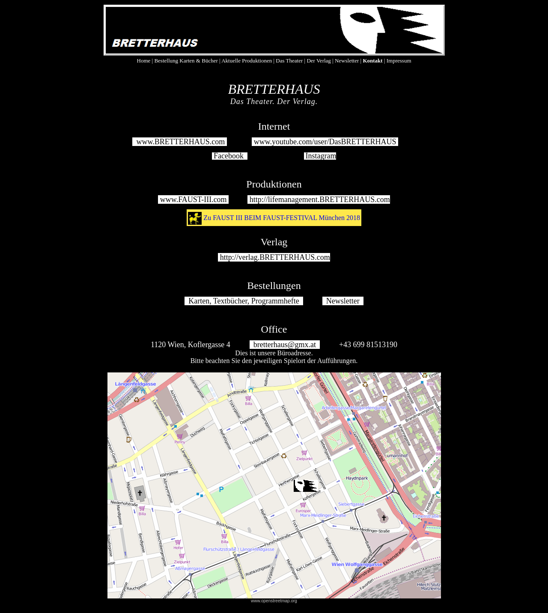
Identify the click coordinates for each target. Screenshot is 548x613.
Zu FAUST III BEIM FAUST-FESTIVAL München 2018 (281, 217)
